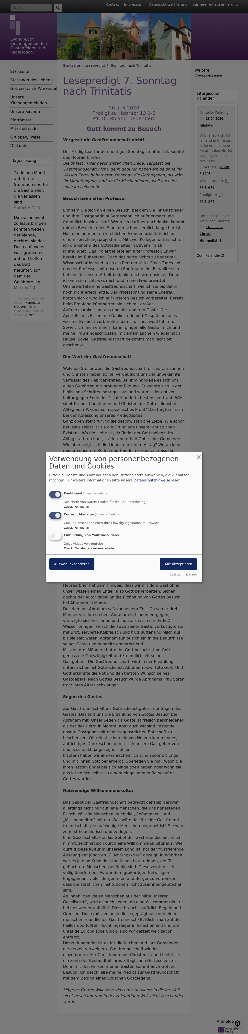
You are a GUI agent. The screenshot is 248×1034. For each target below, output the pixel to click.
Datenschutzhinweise (152, 480)
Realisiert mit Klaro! (183, 574)
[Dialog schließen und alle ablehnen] (198, 455)
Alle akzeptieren (178, 564)
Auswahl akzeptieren (72, 564)
